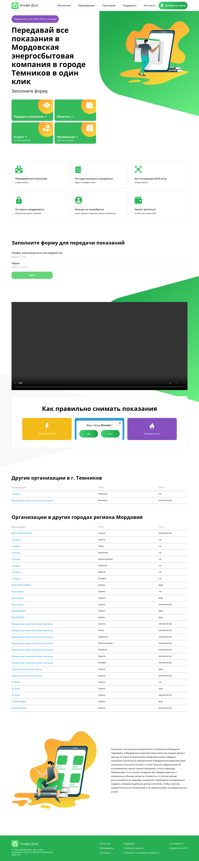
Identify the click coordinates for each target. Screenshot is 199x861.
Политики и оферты (133, 848)
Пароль (16, 263)
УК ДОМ (16, 682)
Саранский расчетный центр (27, 669)
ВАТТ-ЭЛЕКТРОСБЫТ (22, 533)
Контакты (149, 5)
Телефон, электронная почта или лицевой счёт (37, 253)
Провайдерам (86, 5)
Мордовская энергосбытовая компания (32, 500)
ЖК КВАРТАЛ (18, 617)
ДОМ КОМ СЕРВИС (21, 585)
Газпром (16, 494)
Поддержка (129, 5)
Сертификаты (176, 843)
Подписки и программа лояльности (141, 852)
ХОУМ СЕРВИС (19, 701)
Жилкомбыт (18, 591)
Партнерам (108, 5)
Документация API (178, 848)
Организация (19, 487)
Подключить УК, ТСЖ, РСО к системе (35, 19)
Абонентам (64, 5)
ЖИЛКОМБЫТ (19, 611)
